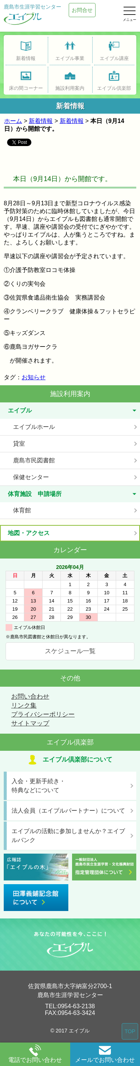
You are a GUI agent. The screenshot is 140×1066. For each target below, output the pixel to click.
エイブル (20, 410)
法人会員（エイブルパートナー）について (68, 810)
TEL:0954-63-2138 (70, 1006)
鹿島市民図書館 (34, 460)
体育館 (22, 510)
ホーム (13, 121)
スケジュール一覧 (70, 651)
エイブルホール (34, 427)
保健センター (31, 477)
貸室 (19, 443)
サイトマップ (30, 723)
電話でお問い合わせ (35, 1053)
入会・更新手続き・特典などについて (38, 785)
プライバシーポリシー (43, 714)
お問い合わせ (30, 696)
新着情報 (41, 121)
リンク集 (24, 705)
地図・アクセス (29, 533)
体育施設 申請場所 (35, 494)
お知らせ (34, 377)
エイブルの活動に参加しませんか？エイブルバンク (68, 835)
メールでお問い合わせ (105, 1053)
